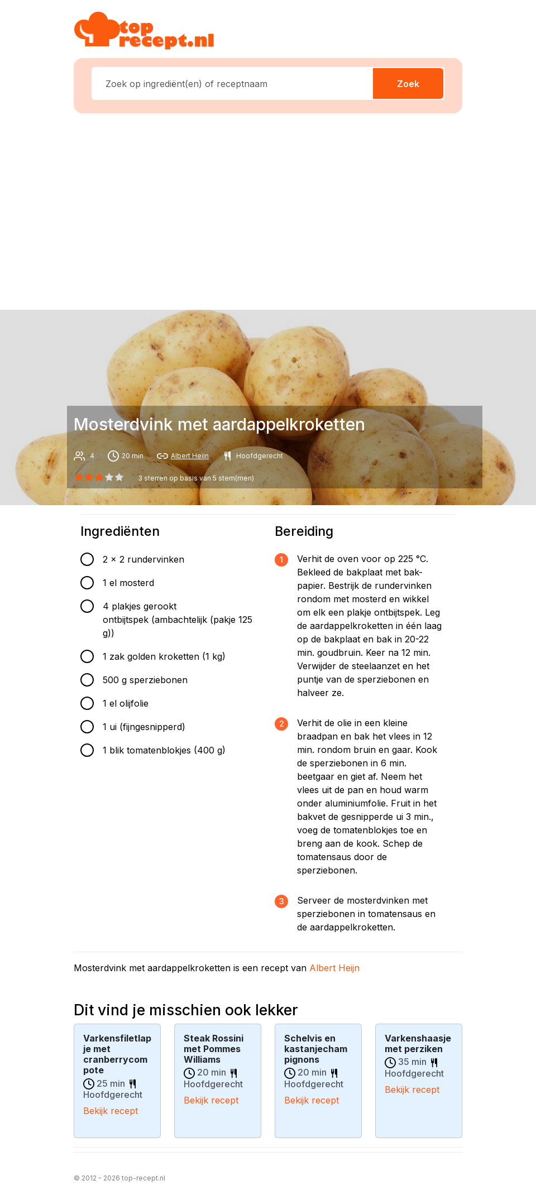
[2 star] (99, 477)
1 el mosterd (128, 582)
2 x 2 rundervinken (143, 559)
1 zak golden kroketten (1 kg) (164, 656)
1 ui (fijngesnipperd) (144, 726)
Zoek (408, 83)
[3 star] (109, 477)
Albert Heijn (190, 456)
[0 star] (79, 477)
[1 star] (89, 477)
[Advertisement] (275, 209)
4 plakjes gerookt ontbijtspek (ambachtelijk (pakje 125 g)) (177, 620)
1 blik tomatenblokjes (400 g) (164, 750)
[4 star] (119, 477)
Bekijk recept (110, 1110)
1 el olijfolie (126, 703)
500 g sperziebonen (145, 679)
